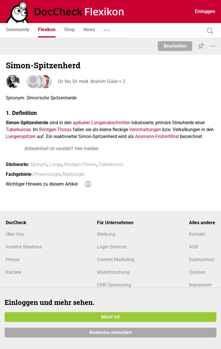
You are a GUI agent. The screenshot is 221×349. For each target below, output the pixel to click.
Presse (12, 259)
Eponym (39, 164)
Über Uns (15, 234)
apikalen (81, 122)
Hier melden (87, 148)
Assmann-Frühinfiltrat (157, 136)
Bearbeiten (175, 46)
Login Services (112, 247)
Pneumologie (47, 174)
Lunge (55, 164)
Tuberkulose (18, 129)
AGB (193, 247)
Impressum (200, 285)
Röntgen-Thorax (55, 129)
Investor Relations (24, 247)
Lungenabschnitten (110, 122)
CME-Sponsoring (114, 285)
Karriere (13, 272)
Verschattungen (145, 129)
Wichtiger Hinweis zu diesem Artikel (42, 184)
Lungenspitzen (21, 136)
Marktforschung (113, 272)
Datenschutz (202, 259)
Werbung (106, 234)
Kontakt (197, 234)
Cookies (197, 272)
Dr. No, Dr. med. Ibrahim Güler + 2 (91, 81)
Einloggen (205, 11)
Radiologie (73, 174)
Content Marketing (115, 259)
